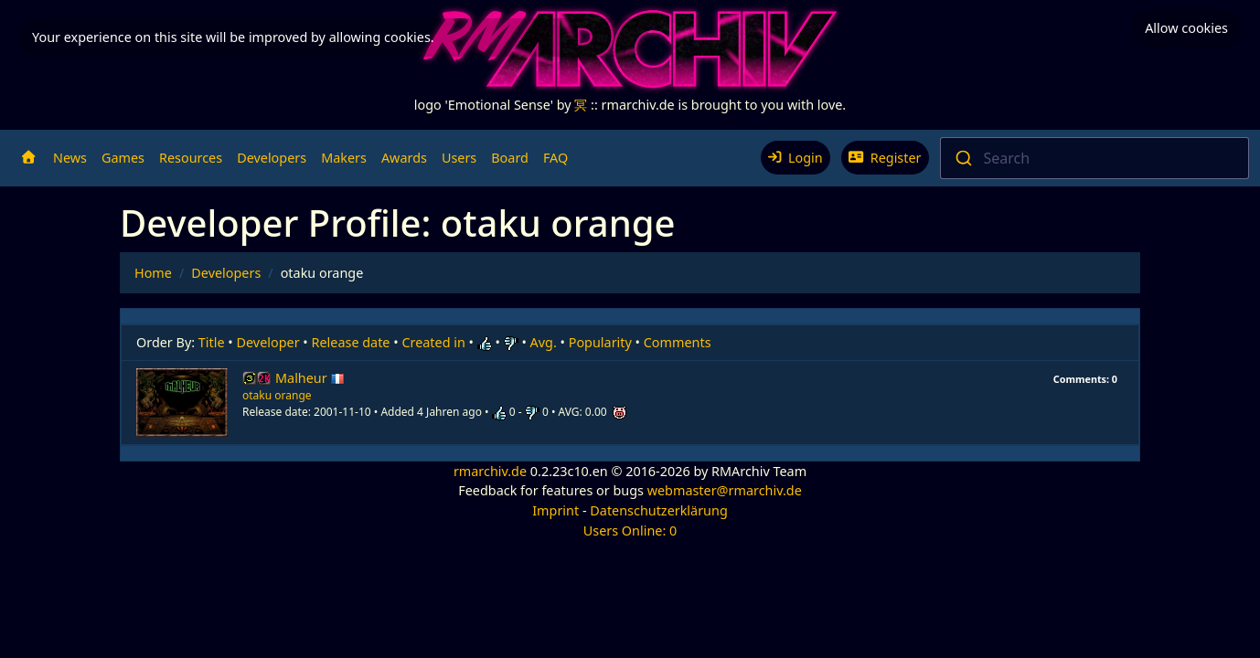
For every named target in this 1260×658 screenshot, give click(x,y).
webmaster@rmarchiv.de (724, 490)
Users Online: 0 (630, 530)
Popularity (600, 342)
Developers (271, 157)
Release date (351, 342)
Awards (404, 157)
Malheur (310, 378)
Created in (432, 342)
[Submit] (962, 158)
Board (510, 157)
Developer (268, 342)
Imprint (555, 510)
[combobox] (1095, 158)
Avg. (543, 342)
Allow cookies (1186, 28)
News (70, 157)
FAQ (555, 157)
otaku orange (277, 395)
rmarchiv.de (490, 471)
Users (459, 157)
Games (122, 157)
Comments (677, 342)
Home (153, 272)
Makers (344, 157)
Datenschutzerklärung (658, 510)
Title (211, 342)
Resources (190, 157)
